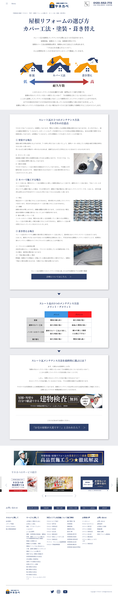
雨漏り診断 (60, 508)
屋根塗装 (69, 526)
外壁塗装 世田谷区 (72, 539)
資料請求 (104, 508)
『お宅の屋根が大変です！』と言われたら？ (56, 427)
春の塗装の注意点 (31, 567)
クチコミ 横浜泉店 (87, 536)
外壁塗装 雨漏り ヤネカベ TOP (22, 13)
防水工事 (69, 531)
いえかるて (29, 529)
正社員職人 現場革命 (32, 559)
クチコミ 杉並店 (86, 529)
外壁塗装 (69, 524)
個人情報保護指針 (11, 529)
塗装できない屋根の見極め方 (34, 554)
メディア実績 (10, 524)
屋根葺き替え (71, 529)
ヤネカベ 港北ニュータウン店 (55, 536)
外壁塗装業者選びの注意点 (34, 556)
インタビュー (86, 521)
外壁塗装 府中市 (72, 534)
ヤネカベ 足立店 (51, 531)
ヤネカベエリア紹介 (52, 521)
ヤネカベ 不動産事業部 (53, 544)
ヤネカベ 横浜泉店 (52, 534)
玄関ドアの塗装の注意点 (33, 561)
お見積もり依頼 (73, 508)
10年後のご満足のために (33, 521)
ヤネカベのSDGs (10, 526)
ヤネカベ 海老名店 (52, 539)
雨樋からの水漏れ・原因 (33, 543)
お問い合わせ (101, 521)
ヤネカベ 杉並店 (51, 529)
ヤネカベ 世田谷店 (52, 526)
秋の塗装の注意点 (31, 572)
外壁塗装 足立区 (72, 542)
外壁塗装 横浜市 (72, 544)
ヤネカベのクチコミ (88, 524)
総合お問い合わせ (33, 508)
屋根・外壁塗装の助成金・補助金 (36, 534)
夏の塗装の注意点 (31, 569)
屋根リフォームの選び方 (33, 551)
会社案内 (8, 521)
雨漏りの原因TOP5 (31, 541)
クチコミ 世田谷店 (87, 531)
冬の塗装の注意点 (31, 574)
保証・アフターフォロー (33, 526)
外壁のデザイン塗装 (32, 564)
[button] (6, 485)
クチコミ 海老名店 (87, 543)
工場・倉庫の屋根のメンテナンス (36, 548)
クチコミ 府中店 (86, 526)
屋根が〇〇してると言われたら (35, 546)
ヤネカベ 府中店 (51, 524)
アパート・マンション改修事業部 (56, 542)
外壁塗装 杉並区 (72, 536)
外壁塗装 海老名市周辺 (73, 547)
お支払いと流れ (30, 524)
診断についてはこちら (56, 276)
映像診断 (46, 508)
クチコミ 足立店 (86, 534)
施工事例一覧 (71, 521)
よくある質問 (30, 531)
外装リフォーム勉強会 (89, 508)
